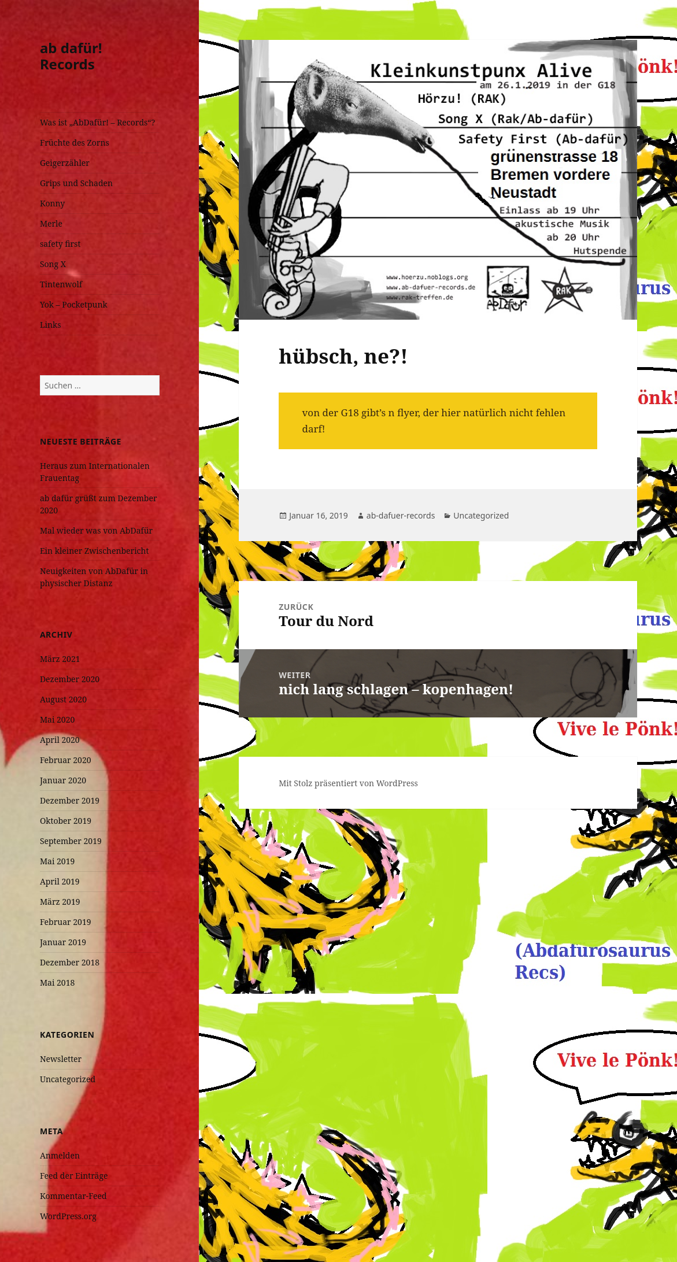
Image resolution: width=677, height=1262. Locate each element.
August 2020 (63, 699)
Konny (52, 203)
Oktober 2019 (65, 820)
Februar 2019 (65, 921)
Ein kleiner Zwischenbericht (94, 550)
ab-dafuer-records (401, 515)
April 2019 (60, 881)
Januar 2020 (63, 780)
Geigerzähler (65, 162)
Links (50, 324)
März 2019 (60, 901)
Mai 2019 (57, 861)
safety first (60, 243)
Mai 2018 (57, 982)
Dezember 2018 (69, 962)
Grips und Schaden (76, 182)
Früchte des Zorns (74, 142)
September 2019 (71, 840)
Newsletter (61, 1058)
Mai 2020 (57, 719)
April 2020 (60, 739)
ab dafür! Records (71, 55)
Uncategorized (67, 1079)
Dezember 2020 (69, 678)
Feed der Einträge (74, 1175)
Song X (53, 263)
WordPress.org (68, 1216)
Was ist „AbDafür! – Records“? (97, 122)
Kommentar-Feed (73, 1195)
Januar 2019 (63, 942)
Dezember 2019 (69, 800)
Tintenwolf (61, 284)
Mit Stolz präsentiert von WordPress (348, 783)
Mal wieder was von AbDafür (96, 530)
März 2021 (60, 658)
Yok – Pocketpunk (74, 304)
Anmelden (60, 1155)
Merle (51, 223)
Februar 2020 (65, 759)
